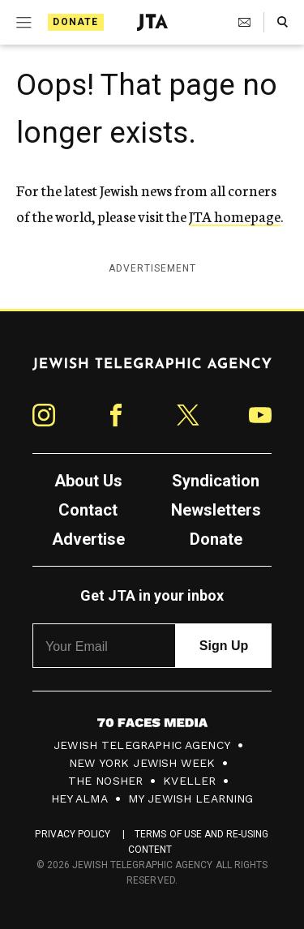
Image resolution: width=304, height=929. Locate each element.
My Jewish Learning (191, 798)
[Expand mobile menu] (22, 22)
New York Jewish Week (142, 762)
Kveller (189, 780)
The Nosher (105, 780)
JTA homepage (234, 215)
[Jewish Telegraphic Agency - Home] (152, 22)
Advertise (88, 539)
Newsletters (216, 510)
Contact (88, 510)
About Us (88, 480)
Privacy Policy (72, 834)
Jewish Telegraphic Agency (142, 744)
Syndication (215, 480)
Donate (75, 22)
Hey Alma (79, 798)
